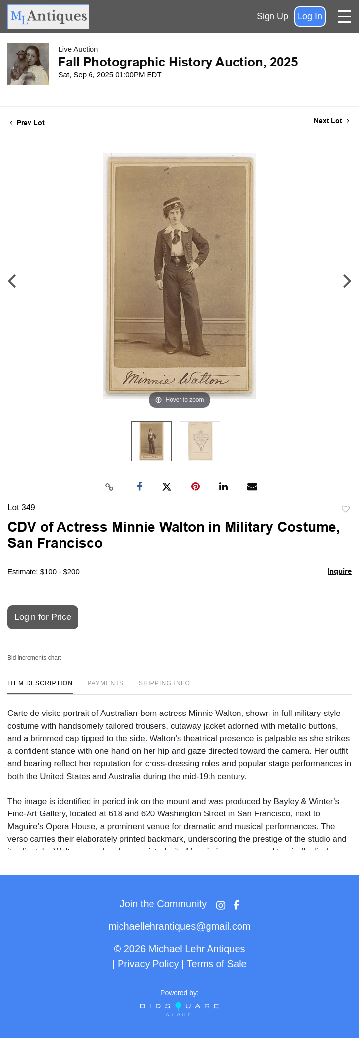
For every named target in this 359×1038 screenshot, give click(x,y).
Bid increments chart (34, 657)
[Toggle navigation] (345, 16)
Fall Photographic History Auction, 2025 (178, 62)
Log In (310, 16)
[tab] (40, 687)
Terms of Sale (216, 963)
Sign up (272, 16)
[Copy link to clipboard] (110, 487)
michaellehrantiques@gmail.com (179, 926)
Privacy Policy (148, 963)
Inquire (340, 571)
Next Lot (331, 121)
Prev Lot (27, 123)
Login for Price (42, 617)
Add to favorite (346, 509)
